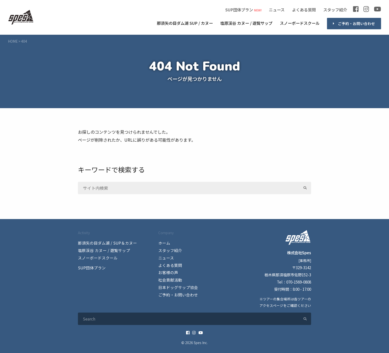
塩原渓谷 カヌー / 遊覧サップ (102, 250)
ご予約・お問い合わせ (356, 23)
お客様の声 (167, 272)
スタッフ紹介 (335, 10)
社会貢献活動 (169, 279)
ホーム (163, 243)
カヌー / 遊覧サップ (246, 23)
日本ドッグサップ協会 (176, 286)
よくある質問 (304, 10)
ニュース (277, 10)
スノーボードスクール (300, 23)
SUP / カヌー (185, 23)
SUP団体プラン (239, 10)
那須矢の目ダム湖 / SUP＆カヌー (105, 243)
